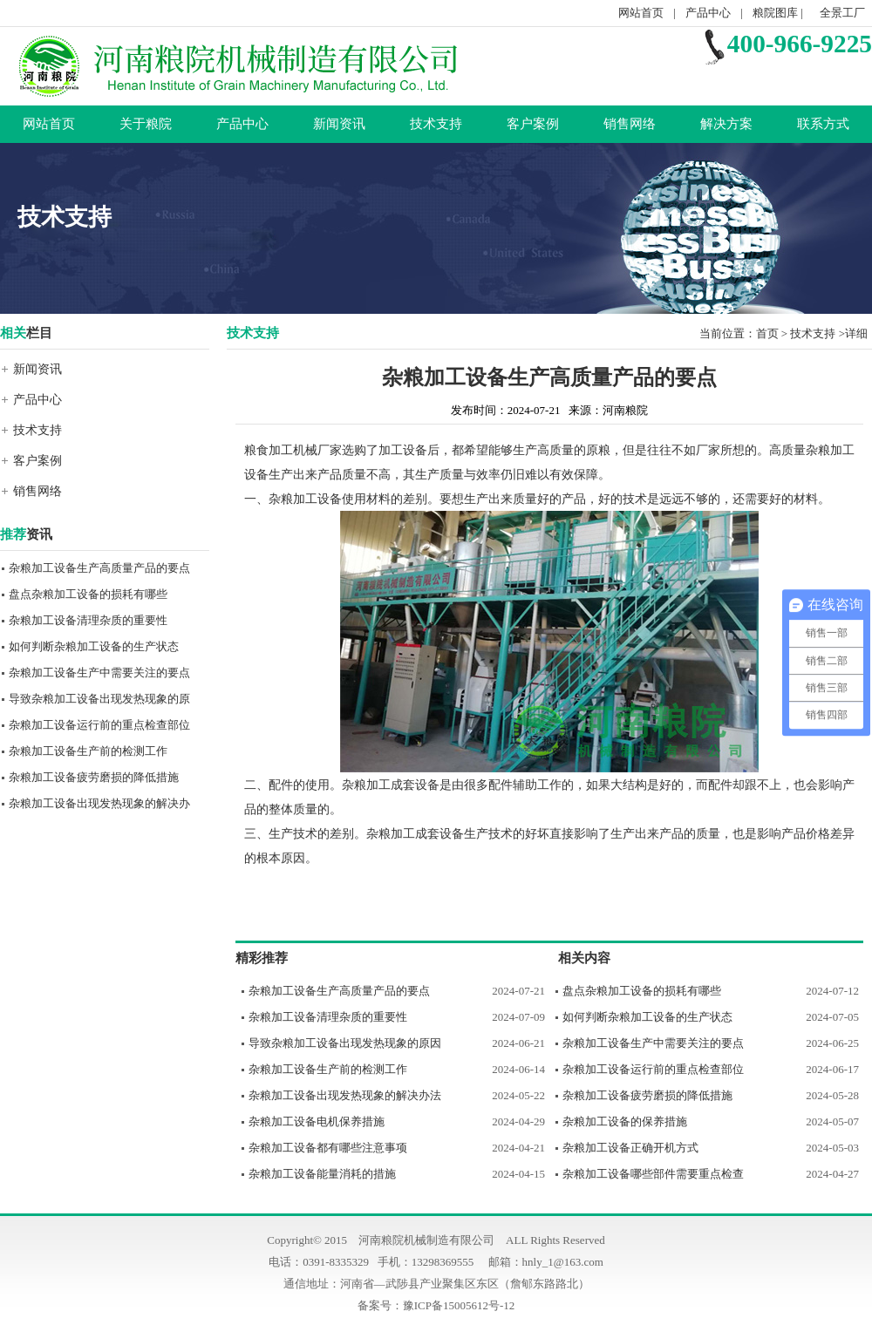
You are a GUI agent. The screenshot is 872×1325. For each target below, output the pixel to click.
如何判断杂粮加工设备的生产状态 (94, 646)
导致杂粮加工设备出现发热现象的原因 (345, 1043)
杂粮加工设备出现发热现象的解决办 (99, 803)
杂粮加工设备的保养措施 (624, 1121)
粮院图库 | (779, 12)
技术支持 (436, 124)
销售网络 (629, 124)
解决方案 (726, 124)
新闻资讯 (339, 124)
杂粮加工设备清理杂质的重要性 (88, 620)
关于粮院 (145, 124)
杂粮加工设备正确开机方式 (630, 1147)
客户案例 (533, 124)
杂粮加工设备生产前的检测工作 (88, 751)
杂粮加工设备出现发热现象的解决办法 (345, 1095)
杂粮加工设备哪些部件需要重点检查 (653, 1173)
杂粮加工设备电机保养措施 (317, 1121)
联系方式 (823, 124)
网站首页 (641, 12)
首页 (767, 333)
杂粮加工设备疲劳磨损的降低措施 (94, 777)
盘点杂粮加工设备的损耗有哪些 (88, 594)
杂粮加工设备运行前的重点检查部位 (99, 724)
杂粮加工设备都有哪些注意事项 (328, 1147)
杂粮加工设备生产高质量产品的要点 (99, 567)
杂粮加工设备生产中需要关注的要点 (99, 672)
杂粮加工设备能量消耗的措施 (322, 1173)
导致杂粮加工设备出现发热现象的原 (99, 698)
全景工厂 (842, 12)
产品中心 (708, 12)
